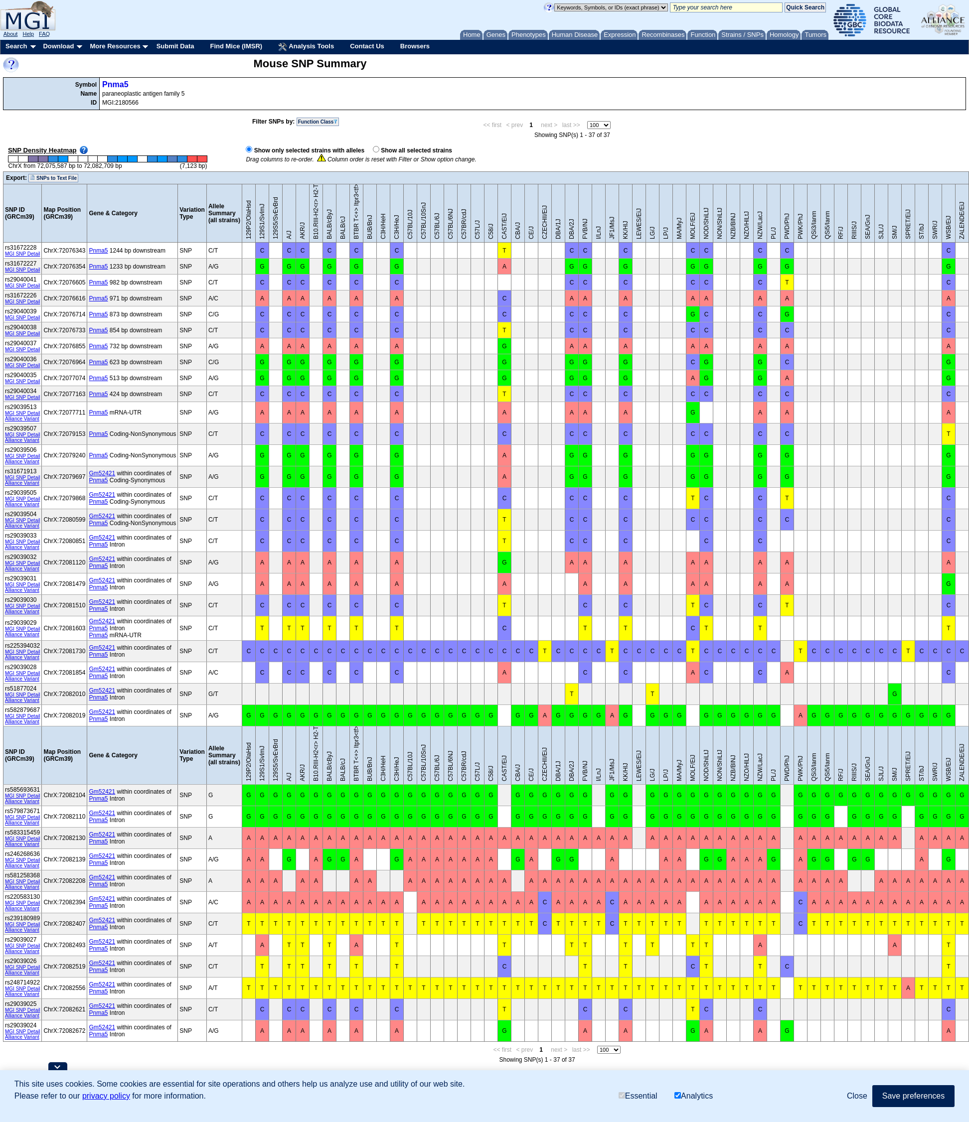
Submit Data (175, 46)
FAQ (44, 34)
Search (16, 46)
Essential (638, 1096)
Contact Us (367, 46)
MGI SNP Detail (22, 254)
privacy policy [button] (106, 1096)
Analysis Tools (306, 46)
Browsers (415, 46)
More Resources (115, 46)
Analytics (693, 1096)
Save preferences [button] (913, 1096)
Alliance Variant (22, 418)
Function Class (318, 122)
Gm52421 (102, 473)
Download (58, 46)
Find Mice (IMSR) (236, 46)
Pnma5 (115, 84)
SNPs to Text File (53, 178)
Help (28, 34)
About (10, 34)
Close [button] (857, 1096)
